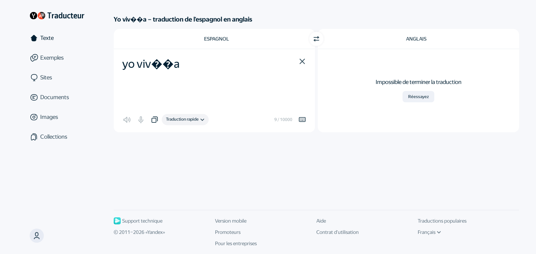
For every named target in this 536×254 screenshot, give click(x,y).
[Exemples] (57, 58)
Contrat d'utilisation (337, 232)
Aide (321, 221)
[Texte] (57, 38)
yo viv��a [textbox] (151, 64)
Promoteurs (227, 232)
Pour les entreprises (236, 243)
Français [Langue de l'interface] (429, 232)
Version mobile (230, 221)
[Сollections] (57, 137)
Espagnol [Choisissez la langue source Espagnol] (216, 39)
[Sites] (57, 78)
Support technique (138, 220)
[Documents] (57, 97)
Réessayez (418, 96)
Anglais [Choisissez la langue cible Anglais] (416, 39)
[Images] (57, 117)
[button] (302, 61)
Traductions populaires (442, 221)
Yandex (155, 232)
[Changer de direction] (316, 39)
